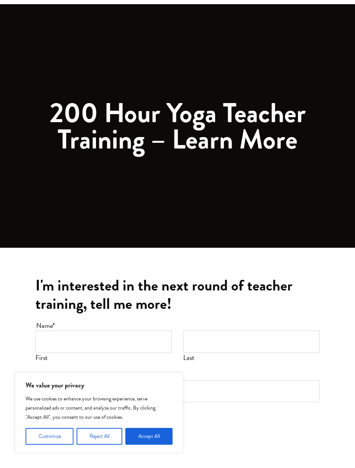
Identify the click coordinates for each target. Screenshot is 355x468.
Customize (49, 436)
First (41, 357)
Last (188, 357)
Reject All (100, 436)
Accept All (149, 436)
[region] (99, 413)
